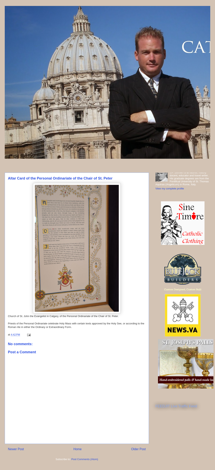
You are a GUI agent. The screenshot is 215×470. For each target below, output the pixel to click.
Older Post (138, 449)
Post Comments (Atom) (84, 459)
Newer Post (16, 449)
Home (77, 449)
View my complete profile (169, 188)
